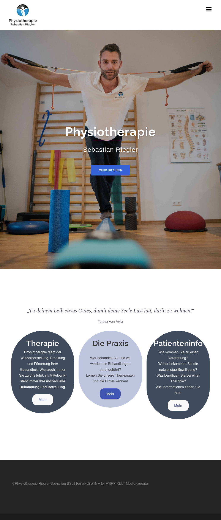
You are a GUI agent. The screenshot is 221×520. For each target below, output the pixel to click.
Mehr (43, 400)
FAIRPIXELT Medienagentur (127, 483)
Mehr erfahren (110, 170)
